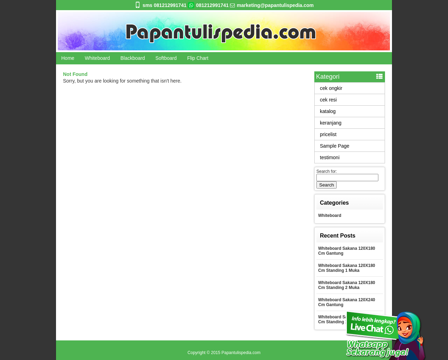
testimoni (330, 157)
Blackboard (132, 58)
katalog (328, 111)
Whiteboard (97, 58)
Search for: (326, 171)
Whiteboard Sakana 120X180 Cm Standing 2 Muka (346, 285)
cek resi (328, 100)
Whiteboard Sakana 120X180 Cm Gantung (346, 251)
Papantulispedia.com (241, 352)
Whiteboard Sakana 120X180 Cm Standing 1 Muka (346, 268)
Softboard (166, 58)
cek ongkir (331, 88)
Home (67, 58)
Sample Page (334, 146)
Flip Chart (198, 58)
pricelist (328, 134)
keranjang (331, 123)
